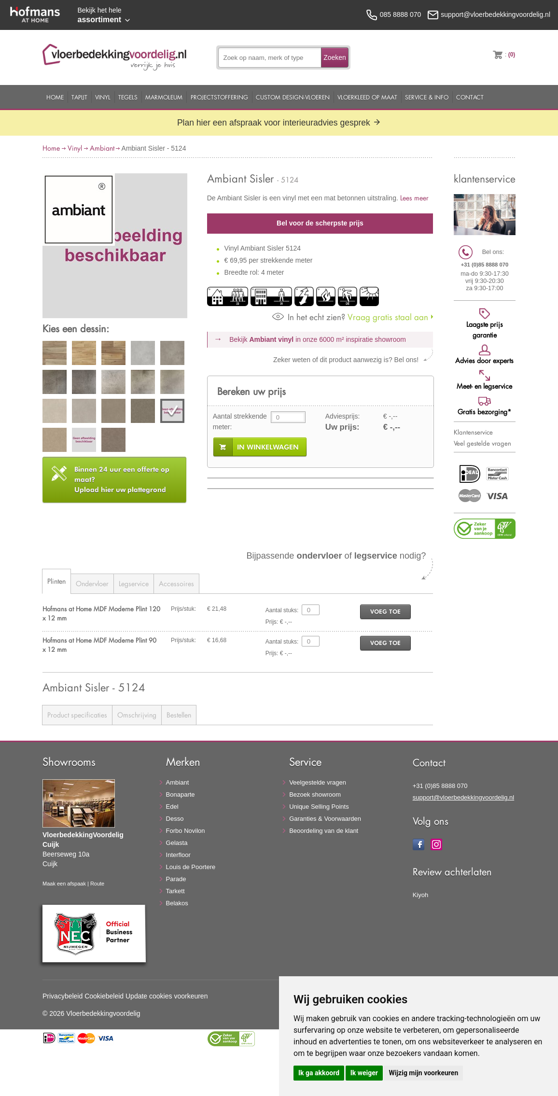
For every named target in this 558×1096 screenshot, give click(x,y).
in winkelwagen (268, 447)
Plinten (56, 581)
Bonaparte (180, 794)
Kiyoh (421, 895)
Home (55, 97)
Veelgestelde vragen (317, 782)
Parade (176, 879)
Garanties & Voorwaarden (325, 818)
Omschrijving (136, 714)
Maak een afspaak (64, 883)
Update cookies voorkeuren (167, 996)
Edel (172, 806)
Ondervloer (92, 583)
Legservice (134, 583)
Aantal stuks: (282, 610)
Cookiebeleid (104, 996)
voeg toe (385, 611)
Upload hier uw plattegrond (121, 479)
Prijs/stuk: (183, 608)
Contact (470, 97)
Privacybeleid (62, 996)
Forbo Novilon (185, 830)
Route (97, 883)
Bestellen (179, 714)
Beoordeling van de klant (323, 830)
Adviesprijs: (342, 416)
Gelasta (177, 842)
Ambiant (102, 148)
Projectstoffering (219, 97)
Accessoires (176, 583)
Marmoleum (163, 97)
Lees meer (414, 197)
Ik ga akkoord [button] (318, 1073)
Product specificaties (77, 714)
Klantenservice (473, 432)
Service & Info (426, 97)
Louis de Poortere (191, 867)
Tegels (128, 97)
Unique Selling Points (319, 806)
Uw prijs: (342, 427)
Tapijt (79, 97)
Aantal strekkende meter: (240, 421)
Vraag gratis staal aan (350, 317)
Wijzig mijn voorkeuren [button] (423, 1073)
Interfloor (178, 854)
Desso (175, 818)
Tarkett (175, 891)
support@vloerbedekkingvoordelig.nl (464, 797)
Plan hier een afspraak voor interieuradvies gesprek (279, 122)
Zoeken (334, 57)
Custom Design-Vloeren (293, 97)
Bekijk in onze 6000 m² (317, 339)
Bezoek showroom (315, 794)
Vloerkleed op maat (367, 97)
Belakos (177, 903)
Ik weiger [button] (364, 1073)
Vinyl (103, 97)
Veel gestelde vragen (482, 443)
